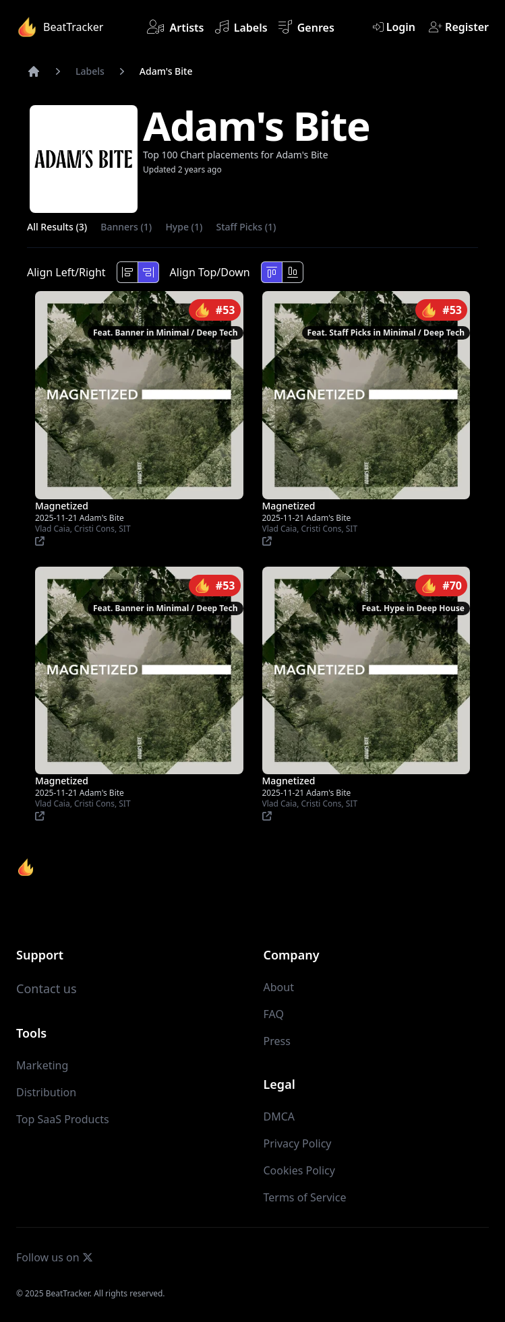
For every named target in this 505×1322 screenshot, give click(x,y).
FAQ (274, 1014)
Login (394, 27)
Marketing (42, 1065)
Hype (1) (183, 226)
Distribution (46, 1092)
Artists (175, 27)
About (279, 987)
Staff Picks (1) (246, 226)
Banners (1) (126, 226)
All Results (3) (57, 226)
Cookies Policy (299, 1170)
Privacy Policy (298, 1143)
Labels (241, 27)
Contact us (46, 988)
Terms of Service (305, 1197)
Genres (306, 27)
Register (459, 27)
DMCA (279, 1116)
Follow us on (54, 1257)
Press (277, 1041)
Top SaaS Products (62, 1119)
